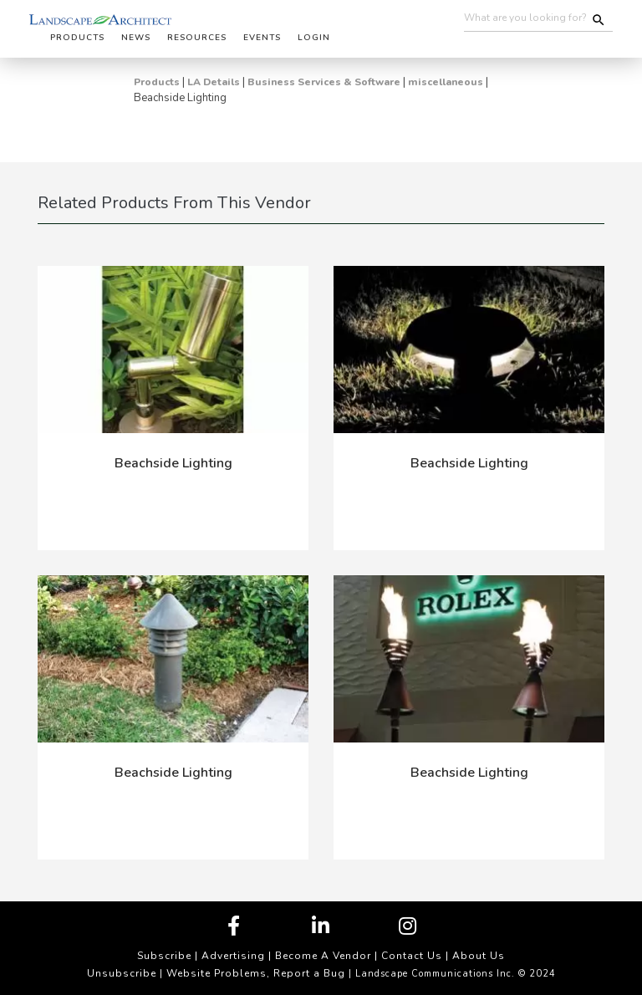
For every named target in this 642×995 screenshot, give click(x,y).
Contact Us (411, 955)
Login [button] (314, 37)
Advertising (233, 955)
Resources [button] (197, 37)
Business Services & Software (323, 82)
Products (157, 82)
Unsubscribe (121, 973)
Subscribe (164, 955)
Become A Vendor (323, 955)
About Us (478, 955)
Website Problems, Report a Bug (255, 973)
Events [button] (262, 37)
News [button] (135, 37)
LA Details (213, 82)
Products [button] (77, 37)
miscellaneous (445, 82)
